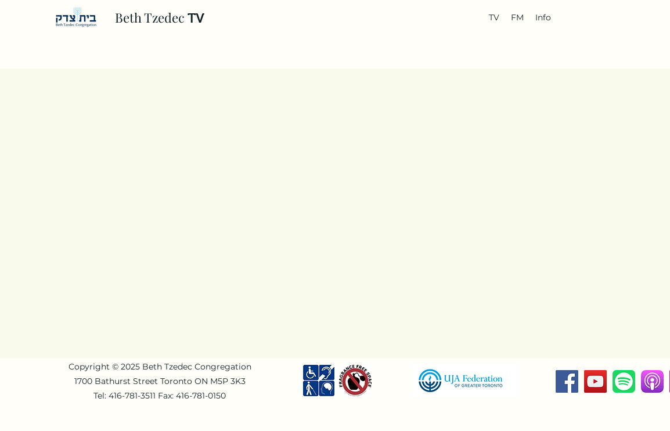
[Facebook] (567, 381)
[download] (652, 381)
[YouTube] (595, 381)
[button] (494, 17)
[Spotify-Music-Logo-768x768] (624, 381)
